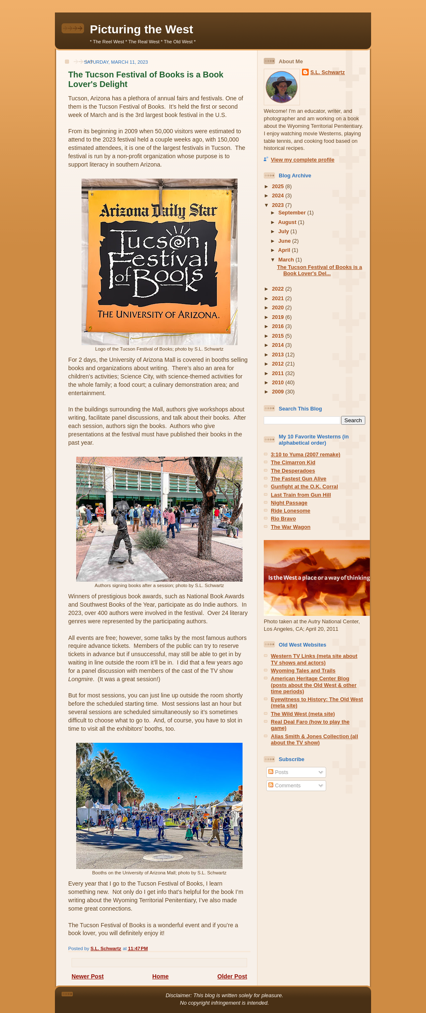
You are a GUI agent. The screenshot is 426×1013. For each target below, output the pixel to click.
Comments (284, 785)
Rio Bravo (283, 518)
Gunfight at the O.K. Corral (304, 486)
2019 (278, 317)
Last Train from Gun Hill (301, 495)
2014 (278, 345)
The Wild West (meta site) (303, 714)
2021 (278, 298)
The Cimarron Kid (293, 462)
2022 (278, 289)
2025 (278, 186)
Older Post (232, 976)
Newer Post (88, 976)
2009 (278, 391)
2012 (278, 364)
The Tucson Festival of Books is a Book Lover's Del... (319, 270)
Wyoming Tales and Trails (303, 670)
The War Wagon (290, 527)
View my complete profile (302, 160)
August (288, 222)
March (286, 259)
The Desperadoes (293, 471)
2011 (278, 373)
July (284, 231)
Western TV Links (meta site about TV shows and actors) (314, 659)
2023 (278, 205)
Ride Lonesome (290, 511)
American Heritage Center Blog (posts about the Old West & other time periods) (314, 684)
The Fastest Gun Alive (298, 478)
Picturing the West (141, 29)
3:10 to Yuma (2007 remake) (305, 454)
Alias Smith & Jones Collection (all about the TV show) (314, 739)
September (292, 212)
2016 (278, 326)
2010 (278, 382)
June (285, 241)
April (285, 250)
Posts (278, 772)
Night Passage (289, 503)
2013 (278, 354)
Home (160, 976)
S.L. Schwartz (327, 72)
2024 (278, 195)
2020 (278, 307)
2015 (278, 336)
